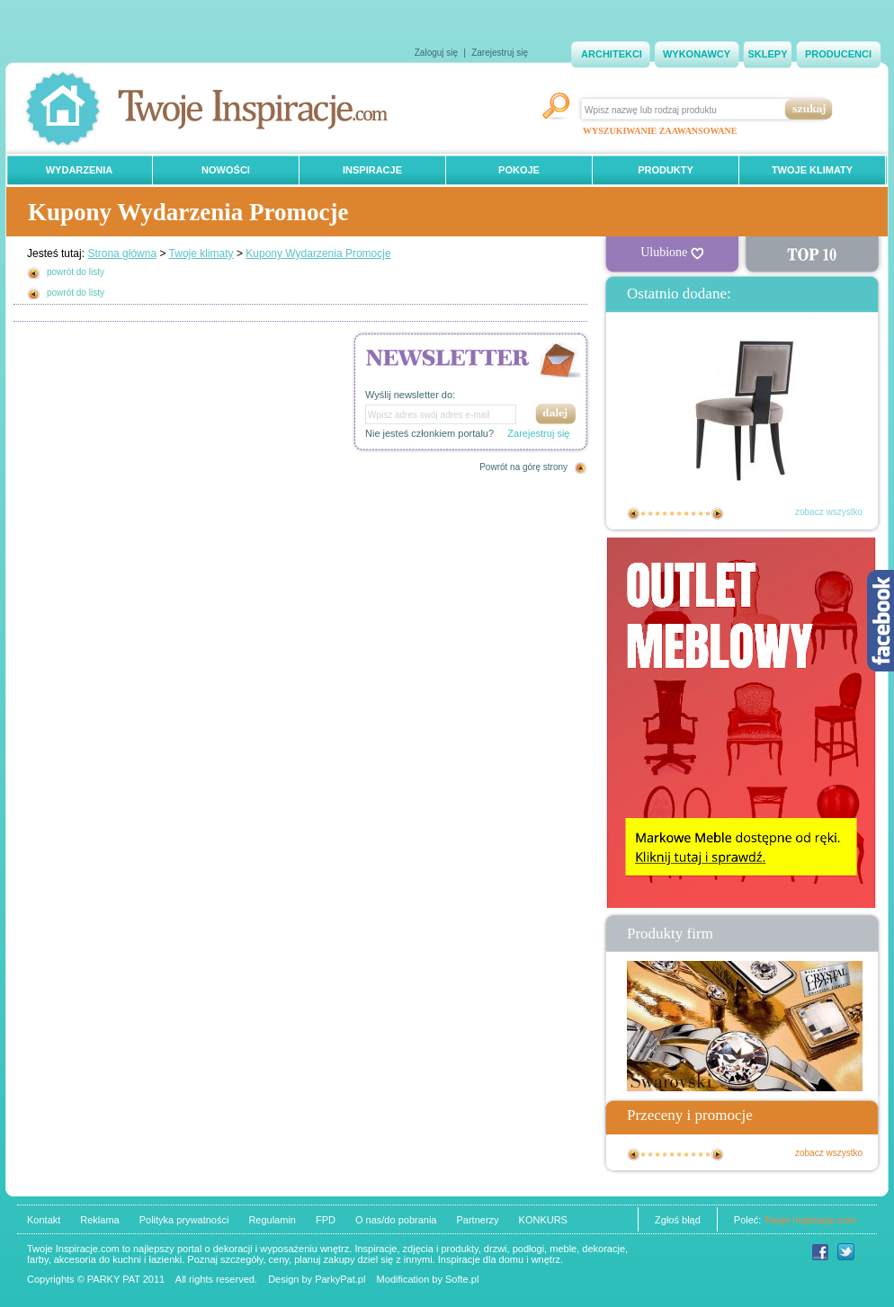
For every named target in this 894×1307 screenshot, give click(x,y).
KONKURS (543, 1219)
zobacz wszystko (829, 512)
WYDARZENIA (79, 169)
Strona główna (121, 253)
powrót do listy (75, 272)
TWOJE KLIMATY (812, 169)
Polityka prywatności (184, 1219)
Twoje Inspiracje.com (810, 1219)
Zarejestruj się (499, 53)
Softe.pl (461, 1279)
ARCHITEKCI (611, 54)
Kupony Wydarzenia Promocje (318, 253)
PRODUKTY (665, 169)
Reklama (99, 1219)
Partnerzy (477, 1219)
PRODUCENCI (838, 54)
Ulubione (671, 252)
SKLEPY (767, 54)
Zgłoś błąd (678, 1219)
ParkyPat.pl (340, 1279)
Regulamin (272, 1219)
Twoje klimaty (201, 253)
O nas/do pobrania (396, 1219)
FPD (325, 1219)
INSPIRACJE (372, 169)
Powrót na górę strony (523, 467)
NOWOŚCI (225, 169)
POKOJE (519, 169)
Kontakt (43, 1219)
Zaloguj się (436, 53)
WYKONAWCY (696, 54)
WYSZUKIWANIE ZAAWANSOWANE (660, 131)
